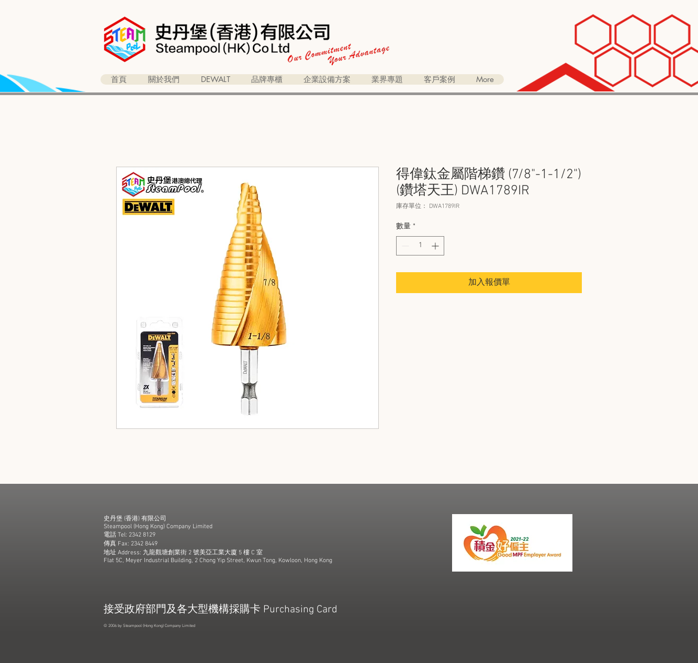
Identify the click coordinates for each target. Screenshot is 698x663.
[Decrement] (404, 246)
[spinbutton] (420, 246)
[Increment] (436, 246)
